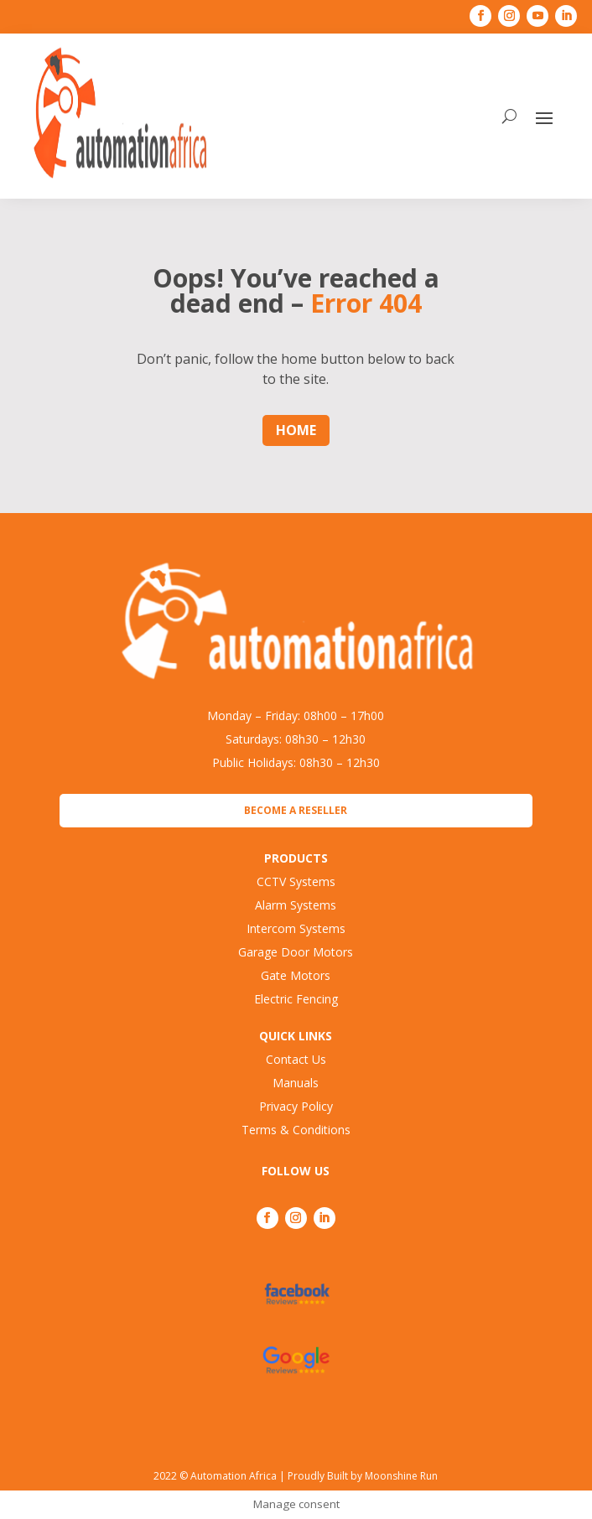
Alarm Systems (295, 905)
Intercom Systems (296, 928)
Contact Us (296, 1059)
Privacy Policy (296, 1106)
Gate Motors (295, 975)
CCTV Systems (296, 881)
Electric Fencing (296, 999)
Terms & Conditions (296, 1130)
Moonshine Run (401, 1476)
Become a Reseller (295, 810)
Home (296, 430)
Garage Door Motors (295, 952)
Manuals (296, 1083)
